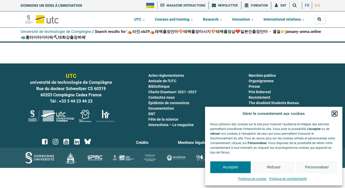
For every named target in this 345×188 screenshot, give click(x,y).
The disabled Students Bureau (274, 103)
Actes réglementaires (166, 75)
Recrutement (259, 97)
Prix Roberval (260, 92)
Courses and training (172, 19)
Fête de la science (163, 119)
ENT (151, 114)
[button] (334, 113)
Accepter (230, 167)
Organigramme (261, 81)
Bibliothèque (159, 86)
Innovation (241, 19)
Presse (254, 86)
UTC (137, 19)
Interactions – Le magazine (171, 125)
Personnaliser (317, 167)
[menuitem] (307, 5)
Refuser (274, 167)
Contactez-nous (161, 97)
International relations (282, 19)
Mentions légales (193, 142)
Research (211, 19)
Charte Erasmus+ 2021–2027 (172, 92)
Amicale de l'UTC (162, 81)
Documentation (161, 108)
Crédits (142, 142)
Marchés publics (262, 75)
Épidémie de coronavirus (168, 103)
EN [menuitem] (317, 5)
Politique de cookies (252, 179)
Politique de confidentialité (288, 179)
